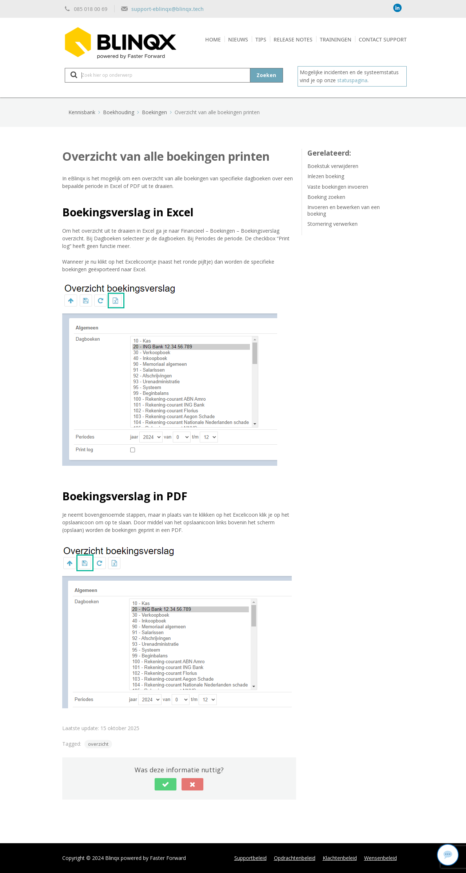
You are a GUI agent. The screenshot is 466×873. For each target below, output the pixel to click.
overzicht (98, 744)
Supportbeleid (250, 857)
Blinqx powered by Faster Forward (145, 857)
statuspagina (352, 80)
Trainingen (335, 39)
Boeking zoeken (326, 196)
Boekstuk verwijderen (332, 166)
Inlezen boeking (325, 176)
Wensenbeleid (380, 857)
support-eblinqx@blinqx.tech (167, 8)
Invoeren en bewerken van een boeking (343, 210)
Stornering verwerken (332, 223)
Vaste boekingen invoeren (337, 186)
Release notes (293, 39)
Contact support (383, 39)
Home (213, 39)
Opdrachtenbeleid (294, 857)
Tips (260, 39)
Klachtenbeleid (340, 857)
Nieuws (238, 39)
